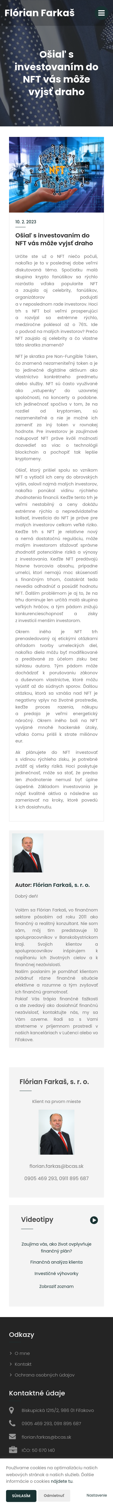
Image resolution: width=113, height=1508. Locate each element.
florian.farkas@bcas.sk (46, 1437)
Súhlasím (21, 1495)
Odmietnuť (54, 1495)
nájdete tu (62, 1481)
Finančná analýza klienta (56, 1262)
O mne (22, 1353)
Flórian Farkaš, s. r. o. (61, 885)
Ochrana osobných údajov (44, 1375)
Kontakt (23, 1364)
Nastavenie (96, 1495)
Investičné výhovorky (56, 1274)
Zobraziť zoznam (56, 1286)
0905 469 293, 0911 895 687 (51, 1423)
